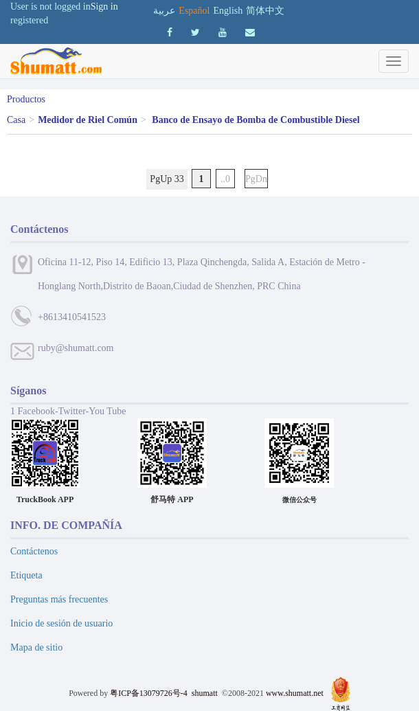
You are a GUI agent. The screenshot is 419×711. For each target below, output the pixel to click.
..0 (225, 179)
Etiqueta (26, 575)
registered (29, 20)
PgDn (256, 179)
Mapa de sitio (36, 647)
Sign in (104, 6)
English (227, 10)
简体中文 (265, 10)
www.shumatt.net (295, 693)
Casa (16, 120)
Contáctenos (34, 551)
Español (194, 10)
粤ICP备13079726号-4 (149, 693)
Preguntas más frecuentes (59, 599)
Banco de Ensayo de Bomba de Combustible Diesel (255, 120)
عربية (164, 10)
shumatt (206, 693)
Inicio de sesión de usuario (61, 623)
